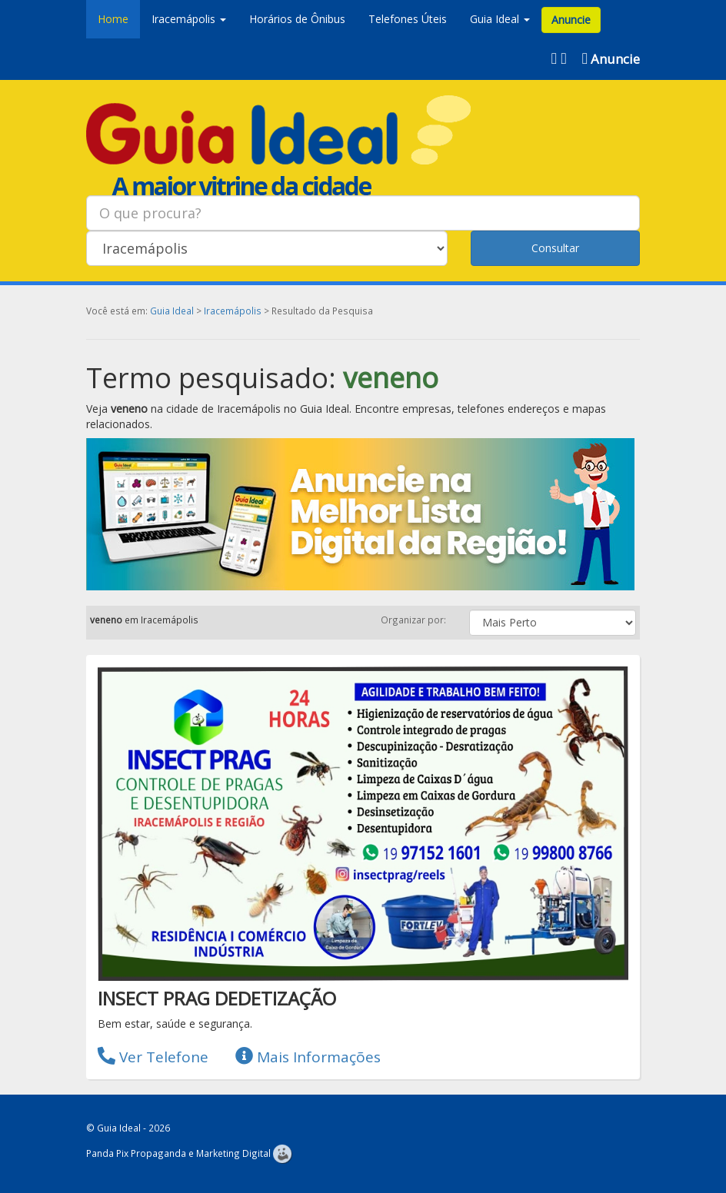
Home (113, 19)
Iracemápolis (232, 310)
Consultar (555, 248)
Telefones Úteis (407, 19)
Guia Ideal (172, 310)
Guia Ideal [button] (500, 19)
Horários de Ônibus (297, 19)
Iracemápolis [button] (189, 19)
